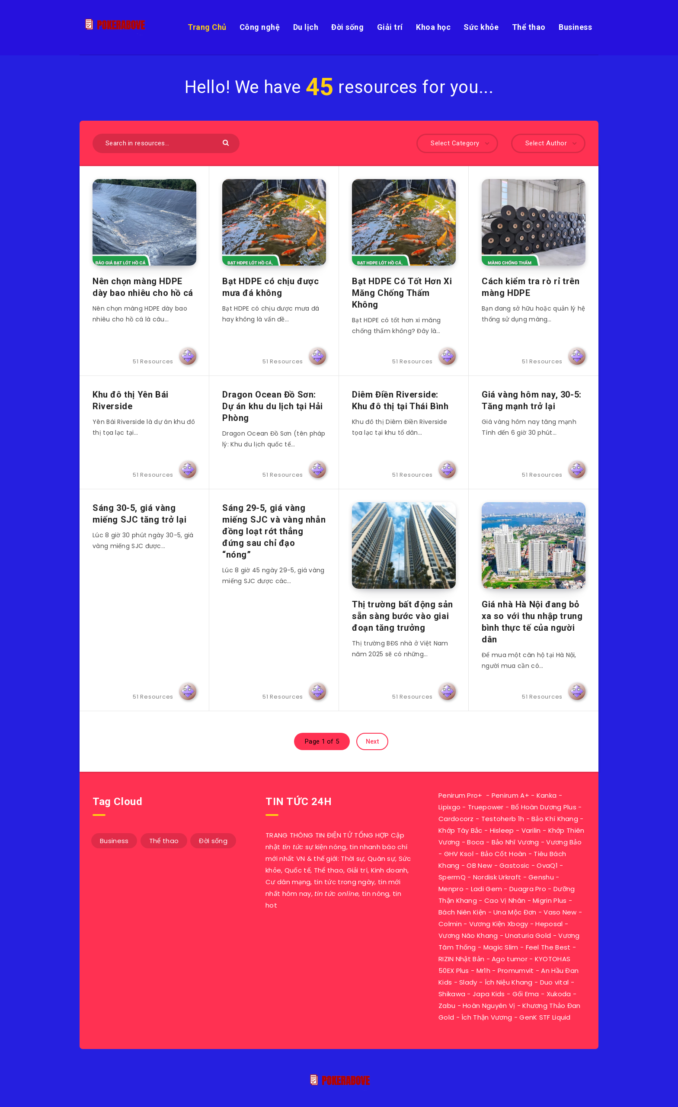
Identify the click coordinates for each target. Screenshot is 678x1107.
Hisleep (502, 830)
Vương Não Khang (468, 935)
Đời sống (347, 27)
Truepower (486, 807)
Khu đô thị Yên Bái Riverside (131, 400)
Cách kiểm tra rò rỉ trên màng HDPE (530, 287)
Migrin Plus (549, 900)
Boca (475, 842)
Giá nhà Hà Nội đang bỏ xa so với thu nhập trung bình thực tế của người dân (532, 622)
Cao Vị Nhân (504, 900)
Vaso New (560, 912)
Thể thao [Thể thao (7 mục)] (164, 840)
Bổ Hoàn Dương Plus (543, 807)
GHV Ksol (458, 853)
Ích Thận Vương (486, 1017)
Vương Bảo (564, 842)
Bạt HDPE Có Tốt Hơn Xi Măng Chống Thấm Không (402, 293)
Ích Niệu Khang (509, 982)
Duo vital (554, 982)
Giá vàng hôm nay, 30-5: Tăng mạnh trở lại (532, 400)
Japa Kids (489, 993)
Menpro (451, 888)
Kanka (547, 795)
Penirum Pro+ (460, 795)
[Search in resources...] (166, 143)
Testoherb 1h (502, 818)
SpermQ (452, 877)
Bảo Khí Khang (554, 818)
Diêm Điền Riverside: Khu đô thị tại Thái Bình (400, 400)
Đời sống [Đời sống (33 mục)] (213, 840)
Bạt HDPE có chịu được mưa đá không (270, 287)
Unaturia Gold (528, 935)
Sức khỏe (481, 27)
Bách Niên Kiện (462, 912)
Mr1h (483, 970)
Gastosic (514, 865)
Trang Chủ (207, 27)
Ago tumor (510, 958)
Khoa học (433, 27)
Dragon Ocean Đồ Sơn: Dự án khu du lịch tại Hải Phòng (272, 406)
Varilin (531, 830)
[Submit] (227, 142)
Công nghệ (260, 27)
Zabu (446, 1005)
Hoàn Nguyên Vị (489, 1005)
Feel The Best (548, 947)
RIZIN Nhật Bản (461, 958)
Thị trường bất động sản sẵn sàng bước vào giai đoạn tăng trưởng (402, 616)
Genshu (541, 877)
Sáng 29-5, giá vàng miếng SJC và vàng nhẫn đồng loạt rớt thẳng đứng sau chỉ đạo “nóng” (274, 531)
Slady (468, 982)
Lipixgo (449, 807)
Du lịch (306, 27)
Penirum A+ (510, 795)
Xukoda (559, 993)
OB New (479, 865)
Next (372, 741)
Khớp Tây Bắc (460, 830)
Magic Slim (500, 947)
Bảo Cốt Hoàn (504, 853)
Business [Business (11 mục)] (114, 840)
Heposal (549, 923)
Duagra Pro (527, 888)
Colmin (450, 923)
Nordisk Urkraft (497, 877)
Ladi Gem (486, 888)
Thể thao (529, 27)
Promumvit (516, 970)
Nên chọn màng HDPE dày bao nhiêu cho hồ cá (143, 287)
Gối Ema (525, 993)
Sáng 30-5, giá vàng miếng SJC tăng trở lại (139, 514)
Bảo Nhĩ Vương (515, 842)
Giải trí (390, 27)
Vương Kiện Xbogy (498, 923)
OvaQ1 (547, 865)
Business (575, 27)
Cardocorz (456, 818)
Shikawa (451, 993)
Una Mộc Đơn (514, 912)
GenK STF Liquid (545, 1017)
